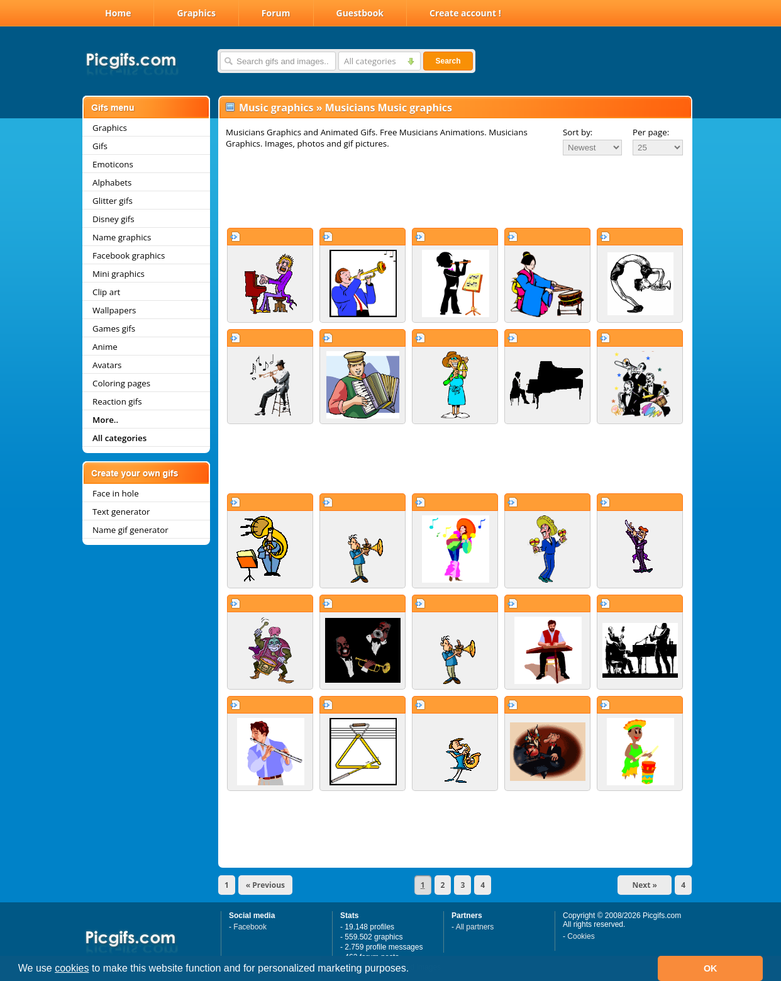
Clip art (106, 292)
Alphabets (111, 182)
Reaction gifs (117, 401)
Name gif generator (130, 529)
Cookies (580, 936)
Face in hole (115, 493)
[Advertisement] (455, 191)
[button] (414, 970)
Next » (644, 885)
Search (447, 61)
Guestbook (360, 13)
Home (118, 13)
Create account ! (465, 13)
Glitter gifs (112, 200)
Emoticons (112, 164)
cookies (72, 968)
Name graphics (121, 237)
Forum (276, 13)
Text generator (121, 511)
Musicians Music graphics (388, 108)
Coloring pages (121, 383)
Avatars (106, 365)
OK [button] (710, 968)
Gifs (100, 146)
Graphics (196, 13)
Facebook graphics (128, 255)
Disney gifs (113, 219)
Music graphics (276, 108)
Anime (105, 346)
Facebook (250, 926)
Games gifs (113, 328)
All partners (475, 926)
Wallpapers (114, 310)
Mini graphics (118, 273)
